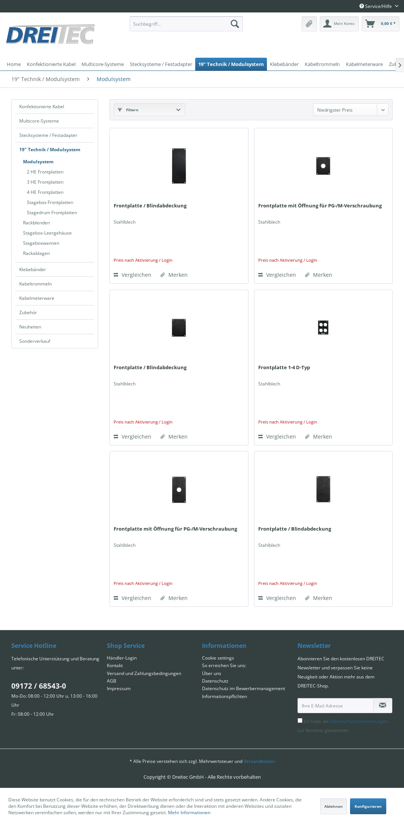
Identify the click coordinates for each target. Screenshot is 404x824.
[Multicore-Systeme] (103, 64)
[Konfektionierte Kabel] (51, 64)
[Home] (14, 64)
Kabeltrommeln (35, 284)
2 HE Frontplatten (45, 172)
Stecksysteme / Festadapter (48, 135)
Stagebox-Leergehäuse (47, 233)
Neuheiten (30, 327)
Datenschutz (215, 681)
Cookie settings (218, 658)
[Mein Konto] (339, 23)
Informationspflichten (224, 696)
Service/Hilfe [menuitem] (376, 6)
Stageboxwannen (41, 243)
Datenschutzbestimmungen (359, 721)
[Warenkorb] (380, 23)
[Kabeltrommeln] (322, 64)
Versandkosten (259, 761)
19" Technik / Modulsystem (49, 149)
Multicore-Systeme (39, 121)
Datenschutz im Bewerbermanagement (243, 688)
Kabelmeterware (36, 298)
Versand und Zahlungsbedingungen (144, 673)
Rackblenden (36, 222)
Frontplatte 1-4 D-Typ (284, 367)
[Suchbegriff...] (186, 23)
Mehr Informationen (189, 812)
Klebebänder (32, 269)
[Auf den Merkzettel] (174, 274)
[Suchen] (235, 23)
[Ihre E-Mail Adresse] (336, 705)
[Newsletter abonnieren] (383, 705)
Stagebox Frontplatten (50, 202)
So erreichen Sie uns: (224, 665)
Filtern (128, 109)
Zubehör (28, 312)
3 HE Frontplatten (45, 182)
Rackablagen (36, 253)
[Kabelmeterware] (364, 64)
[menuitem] (186, 23)
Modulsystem (38, 161)
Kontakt (115, 665)
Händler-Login (122, 658)
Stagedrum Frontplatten (52, 212)
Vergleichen (132, 274)
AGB (111, 681)
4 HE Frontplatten (45, 192)
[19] (231, 64)
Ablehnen (333, 806)
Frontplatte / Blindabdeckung (150, 205)
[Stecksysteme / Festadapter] (161, 64)
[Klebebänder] (284, 64)
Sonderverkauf (34, 341)
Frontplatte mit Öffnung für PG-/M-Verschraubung (320, 205)
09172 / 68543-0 (38, 686)
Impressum (119, 688)
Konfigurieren (368, 806)
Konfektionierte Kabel (41, 106)
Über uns (211, 673)
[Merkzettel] (309, 23)
